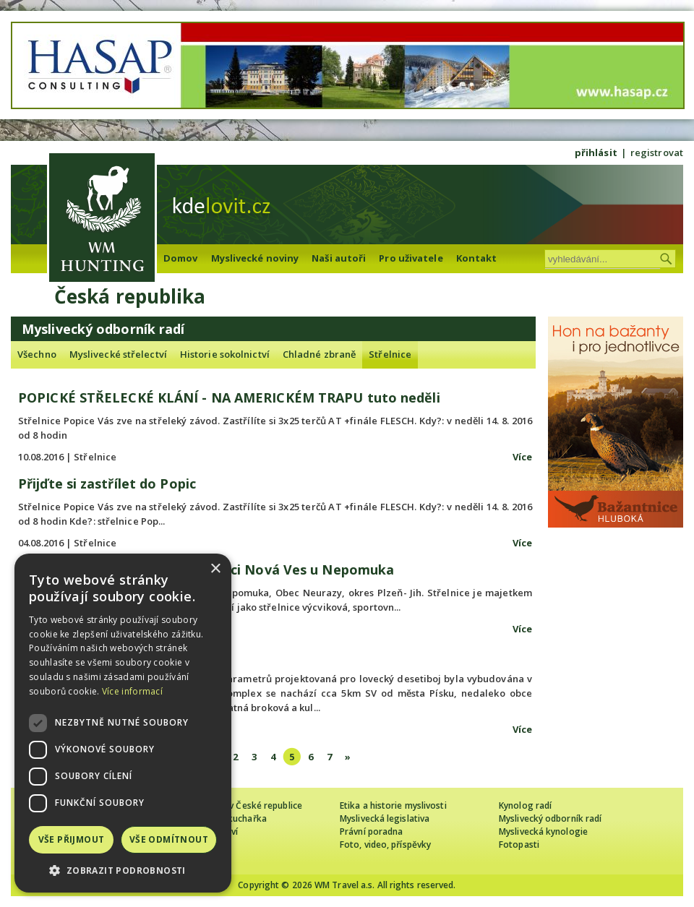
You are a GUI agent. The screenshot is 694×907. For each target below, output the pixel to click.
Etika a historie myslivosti (393, 805)
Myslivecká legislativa (384, 818)
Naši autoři (339, 258)
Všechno (36, 354)
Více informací (132, 691)
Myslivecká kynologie (543, 831)
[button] (123, 870)
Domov (180, 258)
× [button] (215, 569)
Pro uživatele (410, 258)
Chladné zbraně (319, 354)
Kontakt (476, 258)
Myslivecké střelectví (118, 354)
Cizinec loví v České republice (241, 805)
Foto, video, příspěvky (385, 844)
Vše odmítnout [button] (168, 839)
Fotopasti (519, 844)
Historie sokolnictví (225, 354)
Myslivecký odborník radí (550, 818)
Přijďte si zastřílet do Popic (107, 483)
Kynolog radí (525, 805)
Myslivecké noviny (255, 258)
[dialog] (122, 723)
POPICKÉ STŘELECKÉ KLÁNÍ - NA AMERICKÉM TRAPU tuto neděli (229, 397)
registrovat (656, 152)
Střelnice (390, 354)
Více (522, 456)
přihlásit (596, 152)
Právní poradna (371, 831)
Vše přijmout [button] (71, 839)
